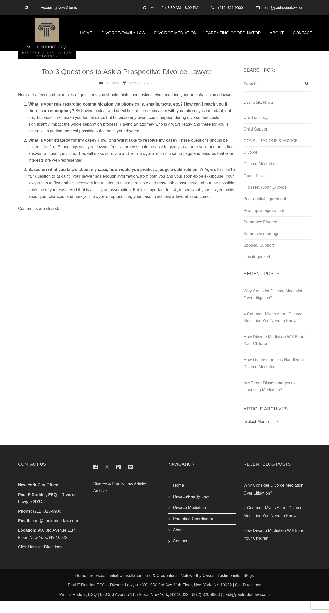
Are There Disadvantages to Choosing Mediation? (269, 397)
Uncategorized (257, 268)
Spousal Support (259, 257)
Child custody (256, 129)
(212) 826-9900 (230, 8)
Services (97, 587)
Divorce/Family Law (123, 39)
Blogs (249, 587)
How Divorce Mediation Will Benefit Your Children (276, 352)
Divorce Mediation (175, 39)
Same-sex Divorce (260, 233)
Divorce (113, 95)
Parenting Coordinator (233, 39)
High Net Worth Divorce (265, 199)
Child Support (256, 141)
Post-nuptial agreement (265, 210)
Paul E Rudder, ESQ (78, 606)
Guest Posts (255, 187)
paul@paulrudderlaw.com (284, 8)
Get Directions (248, 596)
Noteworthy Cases (197, 587)
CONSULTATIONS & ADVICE (271, 152)
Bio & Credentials (161, 587)
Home (86, 39)
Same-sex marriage (262, 245)
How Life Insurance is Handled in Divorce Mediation (274, 375)
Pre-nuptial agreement (264, 222)
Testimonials (228, 587)
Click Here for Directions (40, 558)
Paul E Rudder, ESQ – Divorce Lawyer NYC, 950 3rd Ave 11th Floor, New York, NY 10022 (150, 596)
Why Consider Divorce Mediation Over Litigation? (274, 306)
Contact (302, 39)
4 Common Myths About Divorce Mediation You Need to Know (273, 329)
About (277, 39)
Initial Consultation (125, 587)
